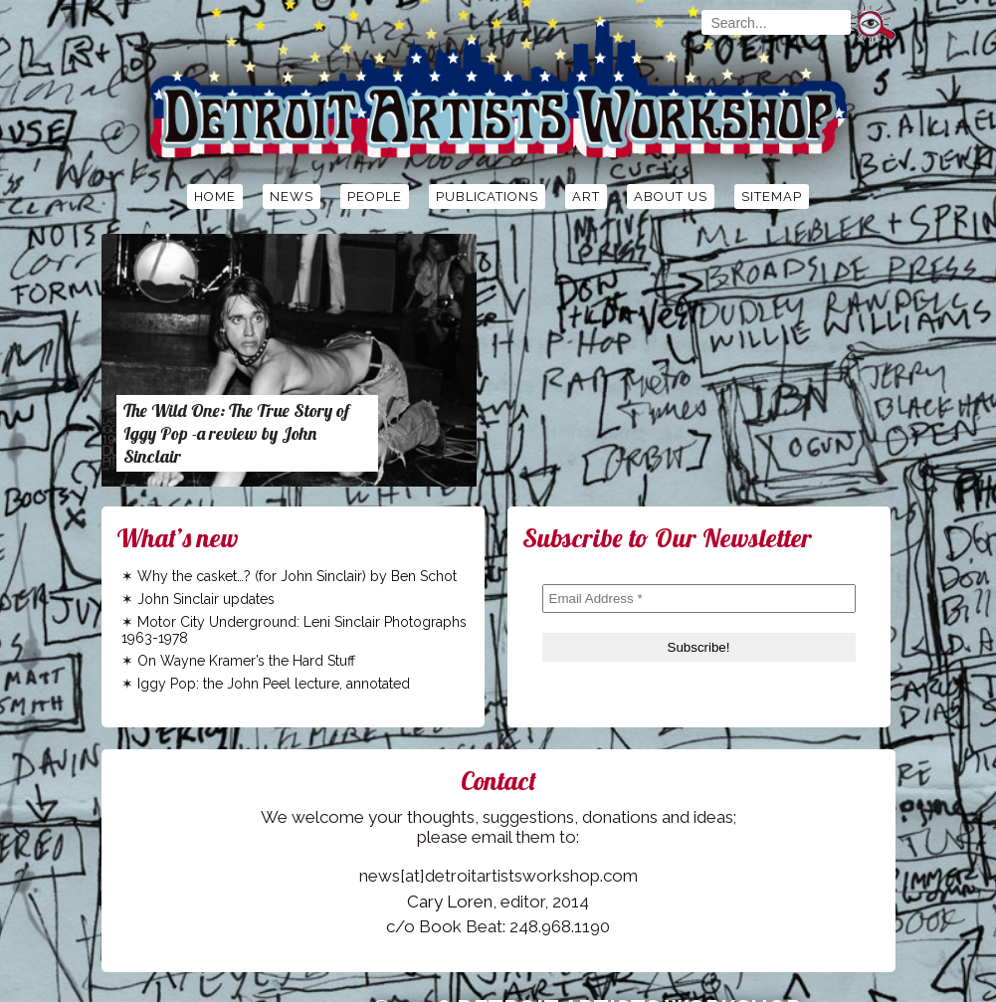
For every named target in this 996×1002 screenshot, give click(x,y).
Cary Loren (450, 901)
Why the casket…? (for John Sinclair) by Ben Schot (297, 576)
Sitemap (771, 196)
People (374, 196)
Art (586, 196)
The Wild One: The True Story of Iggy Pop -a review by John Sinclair (236, 433)
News (291, 196)
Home (215, 196)
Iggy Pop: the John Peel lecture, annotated (273, 684)
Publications (487, 196)
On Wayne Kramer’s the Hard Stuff (246, 661)
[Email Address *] (699, 598)
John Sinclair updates (206, 599)
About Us (670, 196)
